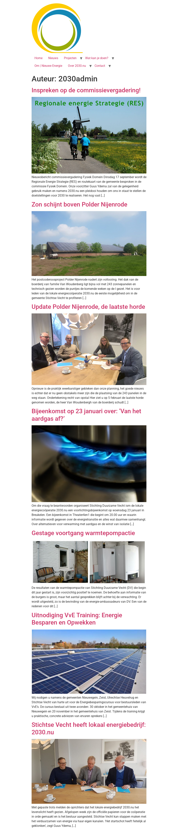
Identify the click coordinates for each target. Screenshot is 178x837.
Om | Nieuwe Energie (48, 66)
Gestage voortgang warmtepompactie (83, 533)
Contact (100, 66)
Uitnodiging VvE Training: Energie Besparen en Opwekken (77, 618)
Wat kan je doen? (96, 58)
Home (38, 58)
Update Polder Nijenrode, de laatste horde (88, 306)
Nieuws (53, 58)
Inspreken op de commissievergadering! (86, 90)
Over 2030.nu (77, 66)
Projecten (70, 58)
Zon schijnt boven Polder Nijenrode (79, 204)
